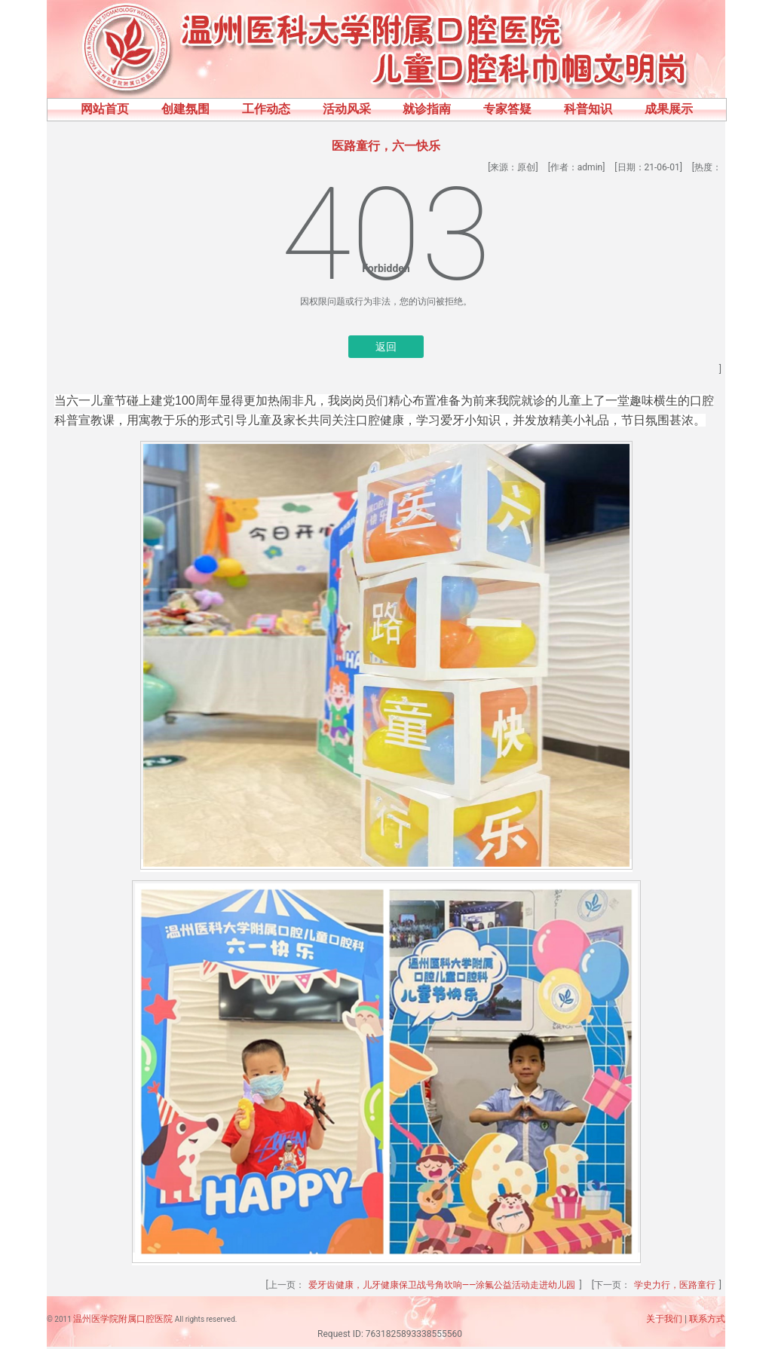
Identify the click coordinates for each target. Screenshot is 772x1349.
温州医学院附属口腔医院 (123, 1319)
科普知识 (588, 109)
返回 (386, 347)
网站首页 (105, 109)
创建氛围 (185, 109)
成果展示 (669, 109)
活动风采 (347, 109)
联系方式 (707, 1319)
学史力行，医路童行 (674, 1285)
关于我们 (664, 1319)
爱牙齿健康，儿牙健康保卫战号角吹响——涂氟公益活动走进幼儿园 (442, 1285)
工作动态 (266, 109)
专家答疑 (507, 109)
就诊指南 (427, 109)
